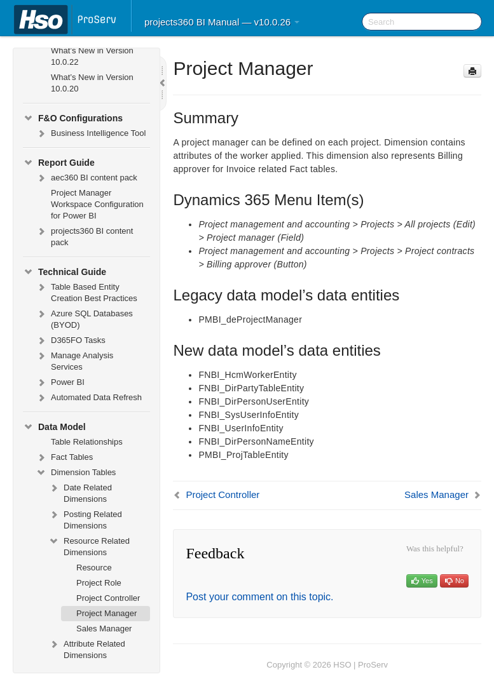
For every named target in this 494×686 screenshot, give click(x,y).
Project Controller (108, 598)
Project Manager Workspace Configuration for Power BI (97, 204)
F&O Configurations (73, 118)
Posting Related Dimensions (85, 518)
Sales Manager (104, 628)
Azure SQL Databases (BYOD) (84, 318)
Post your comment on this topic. (259, 596)
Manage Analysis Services (74, 360)
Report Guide (59, 162)
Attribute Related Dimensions (86, 648)
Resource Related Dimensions (89, 545)
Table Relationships (87, 442)
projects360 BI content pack (84, 235)
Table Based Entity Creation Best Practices (86, 291)
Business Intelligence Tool (91, 133)
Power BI (60, 382)
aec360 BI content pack (86, 177)
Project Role (98, 583)
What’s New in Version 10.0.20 (92, 82)
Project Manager (106, 613)
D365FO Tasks (71, 340)
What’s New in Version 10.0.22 (92, 56)
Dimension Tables (76, 472)
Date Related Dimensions (80, 492)
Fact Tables (64, 457)
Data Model (54, 426)
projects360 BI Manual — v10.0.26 (221, 22)
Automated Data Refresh (89, 397)
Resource (94, 567)
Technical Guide (64, 271)
